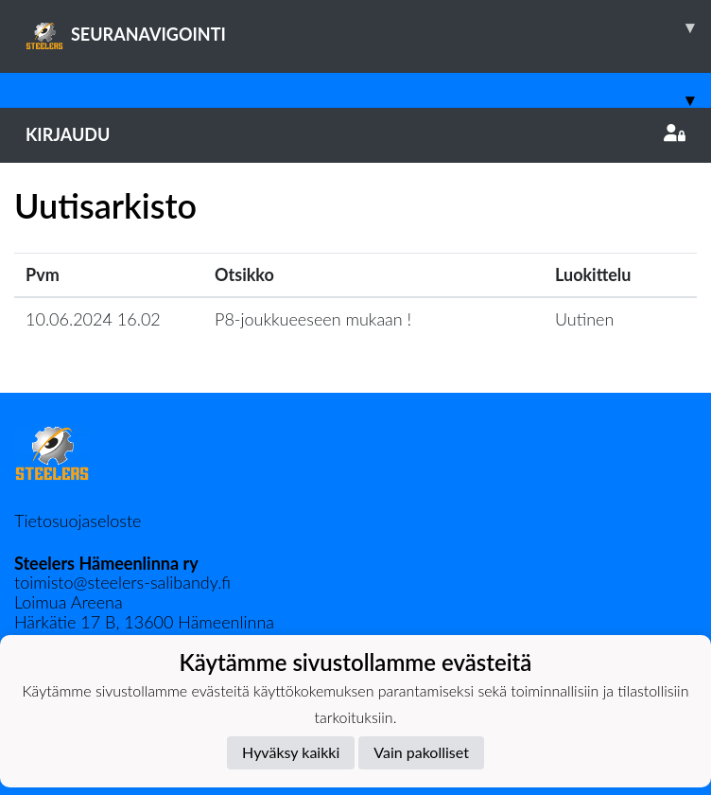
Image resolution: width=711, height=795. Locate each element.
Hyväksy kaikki (290, 752)
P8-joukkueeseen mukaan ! (313, 319)
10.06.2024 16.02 (93, 319)
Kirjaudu (355, 134)
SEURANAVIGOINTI (368, 27)
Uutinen (584, 319)
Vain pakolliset (421, 752)
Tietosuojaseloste (77, 520)
